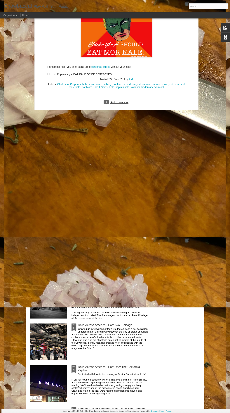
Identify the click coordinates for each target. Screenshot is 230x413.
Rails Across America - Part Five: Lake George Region (95, 171)
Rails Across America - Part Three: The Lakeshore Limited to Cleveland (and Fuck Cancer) (110, 285)
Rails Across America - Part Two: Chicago (105, 325)
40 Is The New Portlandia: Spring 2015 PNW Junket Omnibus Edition (135, 173)
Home (25, 15)
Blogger (154, 411)
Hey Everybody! (88, 199)
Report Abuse (165, 411)
